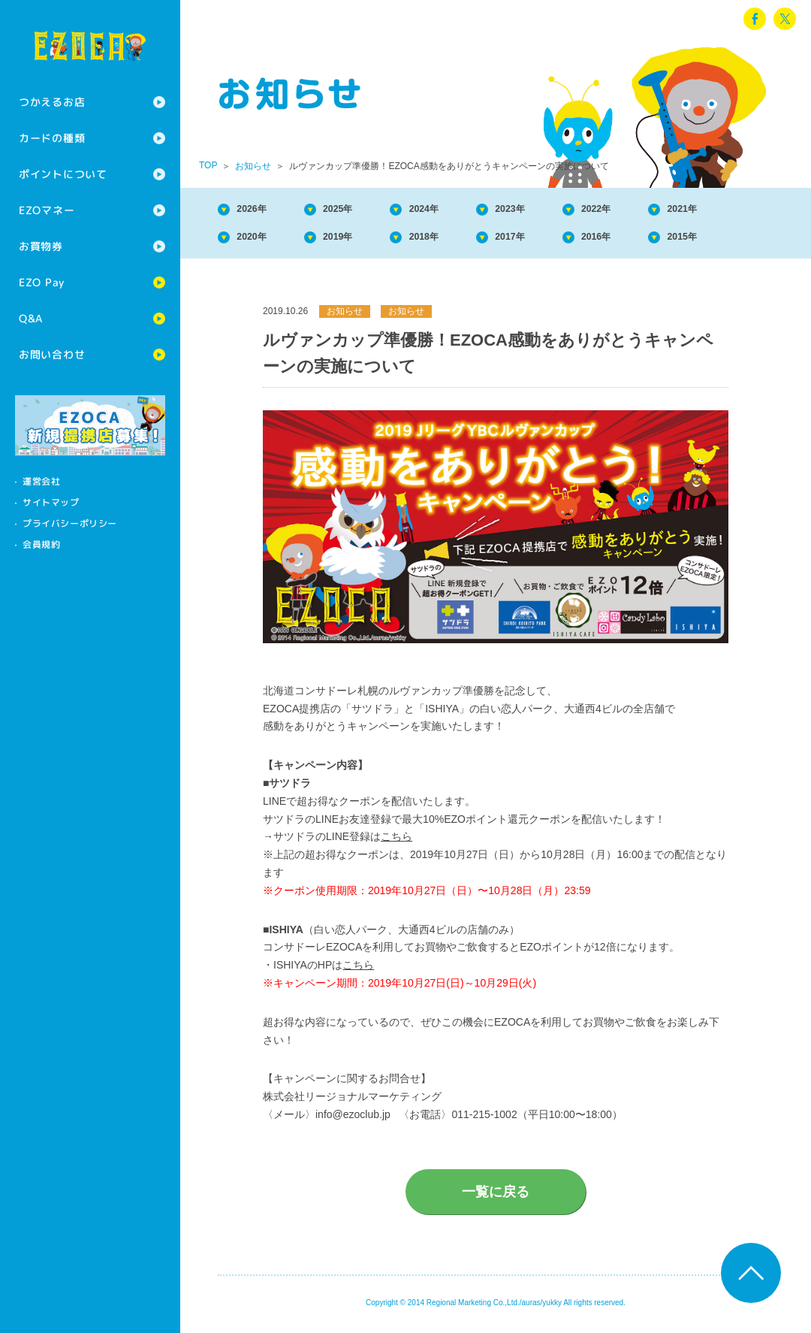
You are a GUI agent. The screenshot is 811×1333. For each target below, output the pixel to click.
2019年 (358, 240)
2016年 (654, 240)
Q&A (31, 318)
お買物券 (41, 246)
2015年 (753, 240)
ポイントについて (63, 174)
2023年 (556, 210)
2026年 (259, 210)
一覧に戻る (495, 1197)
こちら (396, 842)
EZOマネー (46, 210)
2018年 (457, 240)
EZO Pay (42, 282)
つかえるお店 (52, 102)
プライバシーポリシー (70, 523)
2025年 (358, 210)
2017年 (556, 240)
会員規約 (41, 544)
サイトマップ (51, 502)
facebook (754, 19)
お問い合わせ (52, 354)
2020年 (259, 240)
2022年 (654, 210)
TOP (208, 165)
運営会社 (41, 481)
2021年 (753, 210)
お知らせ (253, 166)
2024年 (457, 210)
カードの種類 (52, 138)
